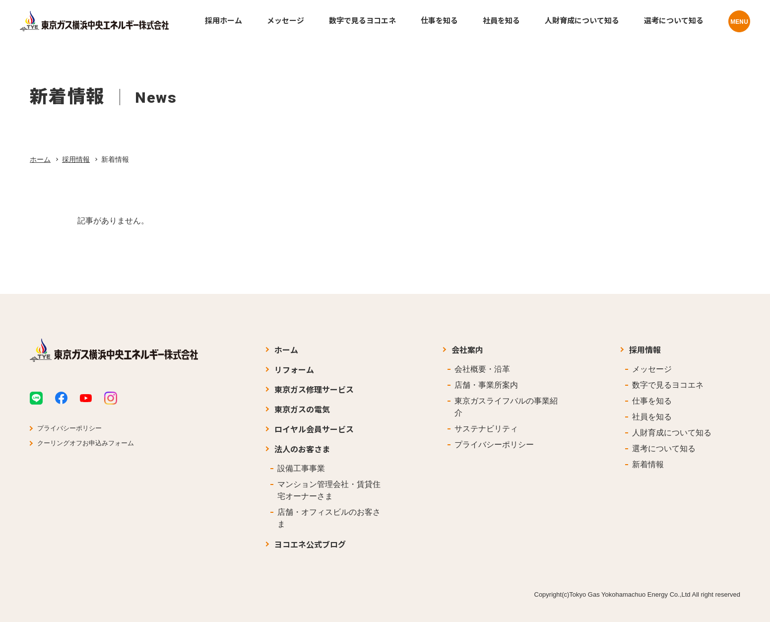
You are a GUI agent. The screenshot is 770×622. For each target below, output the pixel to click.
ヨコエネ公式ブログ (310, 544)
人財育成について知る (671, 432)
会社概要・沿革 (482, 369)
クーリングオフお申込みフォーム (85, 443)
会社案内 (467, 349)
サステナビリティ (486, 428)
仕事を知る (652, 401)
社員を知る (652, 417)
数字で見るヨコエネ (668, 385)
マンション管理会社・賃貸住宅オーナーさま (329, 490)
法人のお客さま (302, 449)
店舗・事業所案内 (486, 385)
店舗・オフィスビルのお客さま (329, 518)
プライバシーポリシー (69, 428)
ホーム (40, 159)
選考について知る (664, 448)
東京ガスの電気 (302, 409)
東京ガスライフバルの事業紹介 (506, 407)
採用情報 (76, 159)
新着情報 (648, 464)
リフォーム (294, 369)
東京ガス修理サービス (314, 389)
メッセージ (652, 369)
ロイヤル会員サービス (314, 429)
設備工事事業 (301, 468)
